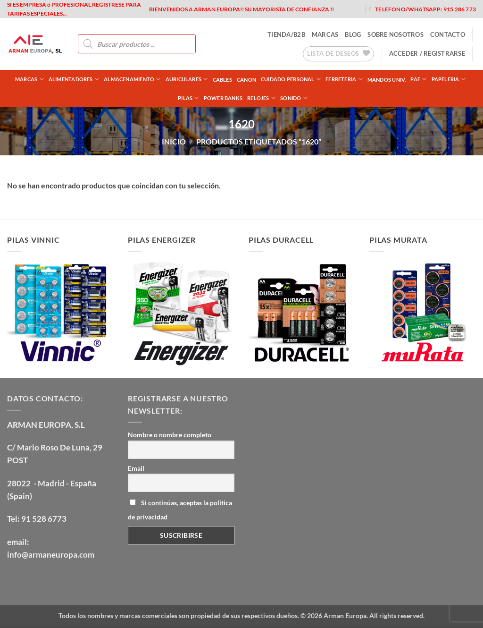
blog (353, 34)
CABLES (222, 79)
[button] (427, 53)
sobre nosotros (395, 34)
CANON (246, 79)
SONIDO (294, 97)
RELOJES (261, 97)
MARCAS (325, 34)
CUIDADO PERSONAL (291, 79)
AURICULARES (187, 79)
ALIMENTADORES (74, 79)
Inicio (174, 141)
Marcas (29, 79)
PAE (418, 79)
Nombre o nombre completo (169, 435)
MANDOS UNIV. (386, 79)
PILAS (188, 97)
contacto (447, 34)
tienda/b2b (286, 34)
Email (136, 468)
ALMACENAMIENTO (132, 79)
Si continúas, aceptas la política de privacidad (180, 510)
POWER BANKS (223, 98)
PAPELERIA (449, 79)
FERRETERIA (344, 79)
